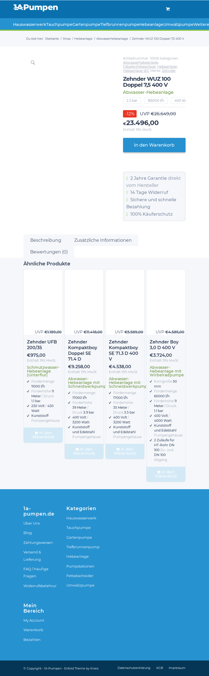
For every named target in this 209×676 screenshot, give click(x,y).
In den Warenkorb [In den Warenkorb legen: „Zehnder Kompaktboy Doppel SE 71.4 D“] (84, 451)
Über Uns (31, 523)
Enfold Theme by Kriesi (81, 668)
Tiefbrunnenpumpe (83, 547)
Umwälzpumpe (80, 585)
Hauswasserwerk (81, 518)
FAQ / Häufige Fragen (35, 572)
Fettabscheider (79, 575)
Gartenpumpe (79, 537)
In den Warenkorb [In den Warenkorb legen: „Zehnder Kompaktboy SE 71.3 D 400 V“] (125, 451)
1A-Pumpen (53, 668)
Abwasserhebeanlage (140, 62)
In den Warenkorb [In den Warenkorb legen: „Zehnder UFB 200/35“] (43, 434)
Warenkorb (33, 630)
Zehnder (169, 71)
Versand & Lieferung (32, 555)
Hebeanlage (167, 66)
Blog (27, 533)
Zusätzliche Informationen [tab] (103, 240)
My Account (33, 620)
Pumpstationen (80, 566)
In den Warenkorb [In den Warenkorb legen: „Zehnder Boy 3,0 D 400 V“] (166, 474)
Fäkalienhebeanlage (139, 66)
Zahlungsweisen (38, 542)
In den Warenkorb (154, 145)
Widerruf (158, 192)
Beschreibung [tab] (45, 240)
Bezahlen (32, 639)
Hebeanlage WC (136, 71)
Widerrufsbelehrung (40, 586)
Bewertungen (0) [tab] (49, 252)
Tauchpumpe (78, 527)
